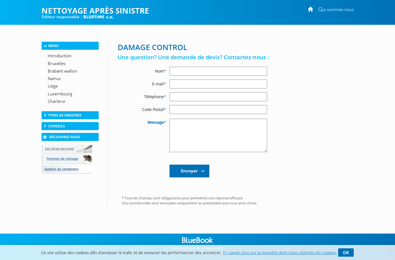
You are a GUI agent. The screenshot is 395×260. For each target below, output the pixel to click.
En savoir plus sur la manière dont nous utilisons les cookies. (280, 252)
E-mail (159, 83)
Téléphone (155, 96)
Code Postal (154, 109)
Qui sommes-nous (336, 10)
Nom (160, 71)
